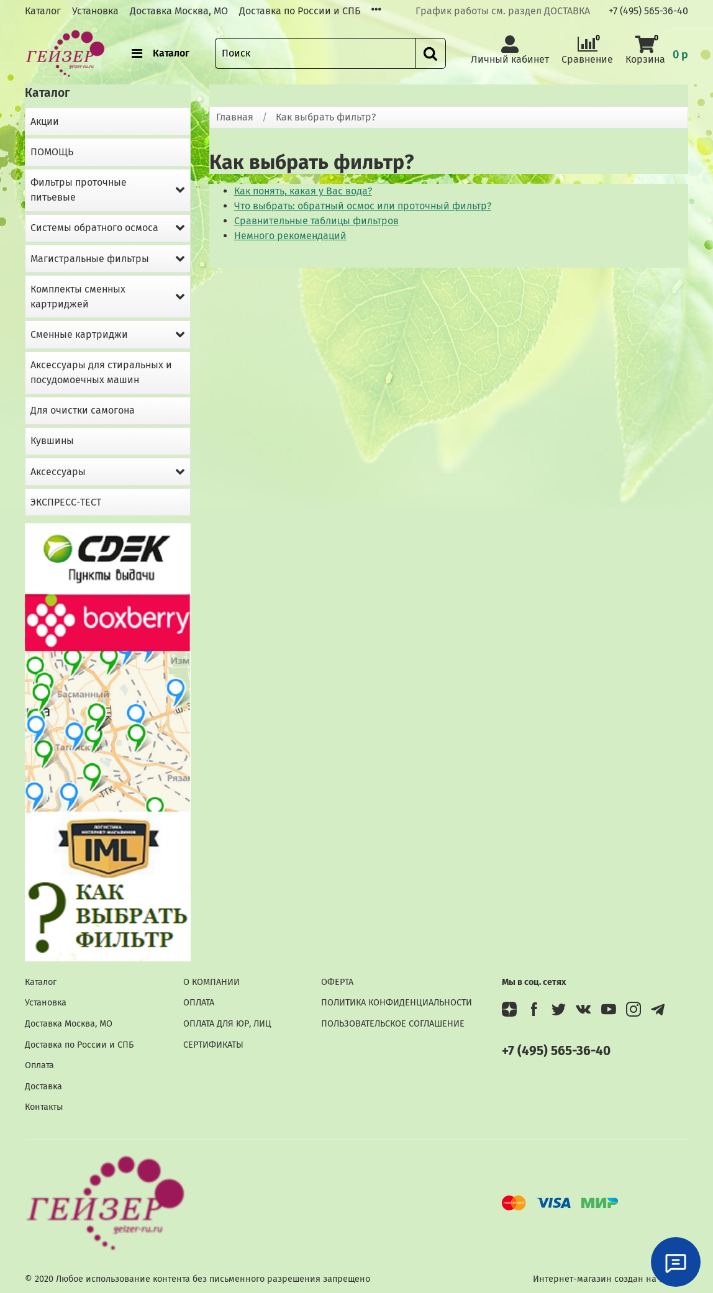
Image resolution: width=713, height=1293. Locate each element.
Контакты (44, 1107)
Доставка (43, 1086)
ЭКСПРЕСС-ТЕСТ (65, 502)
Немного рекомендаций (290, 236)
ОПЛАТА (198, 1002)
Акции (44, 121)
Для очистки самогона (82, 410)
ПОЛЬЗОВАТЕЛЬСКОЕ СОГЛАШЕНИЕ (393, 1024)
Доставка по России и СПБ (299, 11)
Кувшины (52, 441)
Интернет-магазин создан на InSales (610, 1279)
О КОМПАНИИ (211, 982)
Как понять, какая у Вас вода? (303, 191)
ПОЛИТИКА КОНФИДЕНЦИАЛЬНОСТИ (396, 1002)
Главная (234, 117)
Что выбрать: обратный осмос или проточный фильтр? (362, 206)
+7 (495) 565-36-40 (648, 11)
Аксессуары (58, 472)
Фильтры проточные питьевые (78, 189)
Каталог (43, 11)
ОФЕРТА (337, 982)
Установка (95, 11)
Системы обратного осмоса (94, 228)
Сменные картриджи (79, 334)
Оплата (39, 1065)
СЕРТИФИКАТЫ (213, 1045)
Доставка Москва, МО (179, 11)
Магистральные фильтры (89, 259)
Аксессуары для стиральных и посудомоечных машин (101, 372)
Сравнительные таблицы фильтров (316, 221)
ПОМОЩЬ (51, 152)
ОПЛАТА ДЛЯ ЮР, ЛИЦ (227, 1024)
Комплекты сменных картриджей (77, 296)
